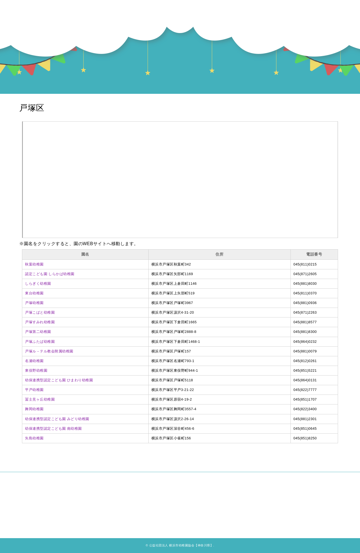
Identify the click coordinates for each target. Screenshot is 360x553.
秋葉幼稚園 (34, 264)
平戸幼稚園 (34, 390)
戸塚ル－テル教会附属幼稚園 (49, 351)
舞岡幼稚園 (34, 409)
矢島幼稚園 (34, 438)
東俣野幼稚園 (36, 371)
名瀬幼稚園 (34, 361)
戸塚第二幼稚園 (38, 332)
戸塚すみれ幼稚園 (40, 322)
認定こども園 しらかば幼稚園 (49, 274)
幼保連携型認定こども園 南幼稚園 (53, 429)
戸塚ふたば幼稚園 (40, 342)
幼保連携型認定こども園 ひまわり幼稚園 (59, 380)
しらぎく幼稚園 (38, 284)
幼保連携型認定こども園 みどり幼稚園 (57, 419)
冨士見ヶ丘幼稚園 (40, 399)
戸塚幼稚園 (34, 303)
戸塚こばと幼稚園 (40, 312)
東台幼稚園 (34, 293)
